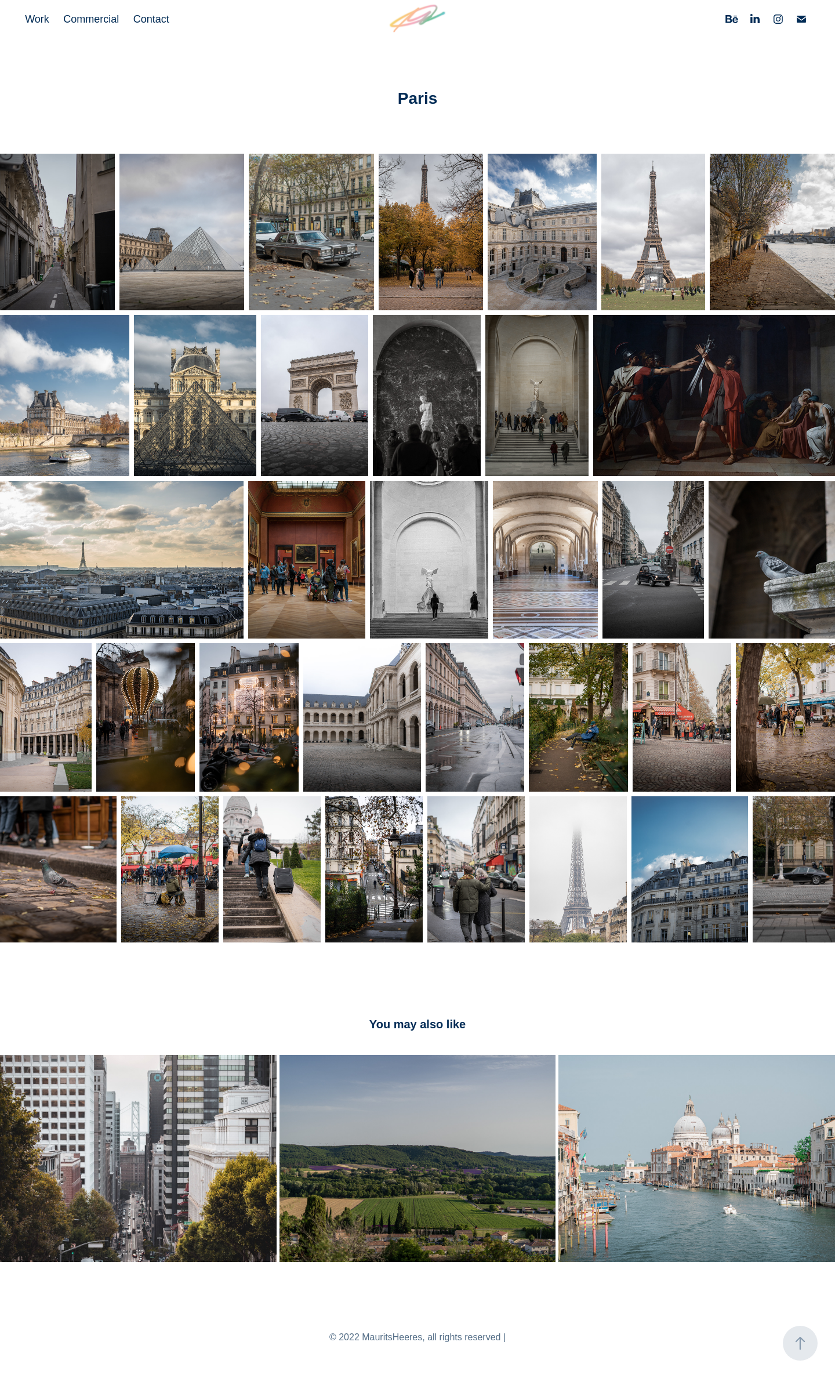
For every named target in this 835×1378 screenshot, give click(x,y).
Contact (151, 19)
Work (37, 19)
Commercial (91, 19)
